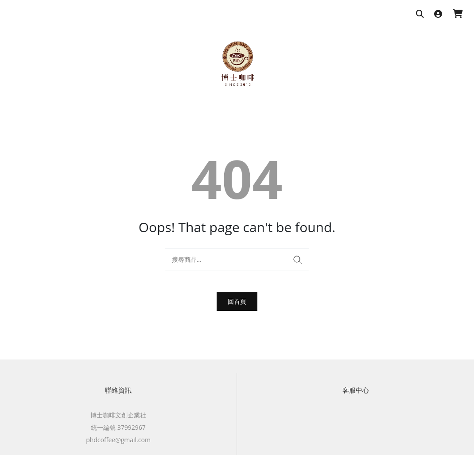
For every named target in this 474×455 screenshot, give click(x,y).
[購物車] (458, 14)
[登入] (438, 14)
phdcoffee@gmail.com (118, 440)
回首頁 (237, 301)
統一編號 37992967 (118, 427)
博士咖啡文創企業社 (118, 415)
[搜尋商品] (420, 14)
